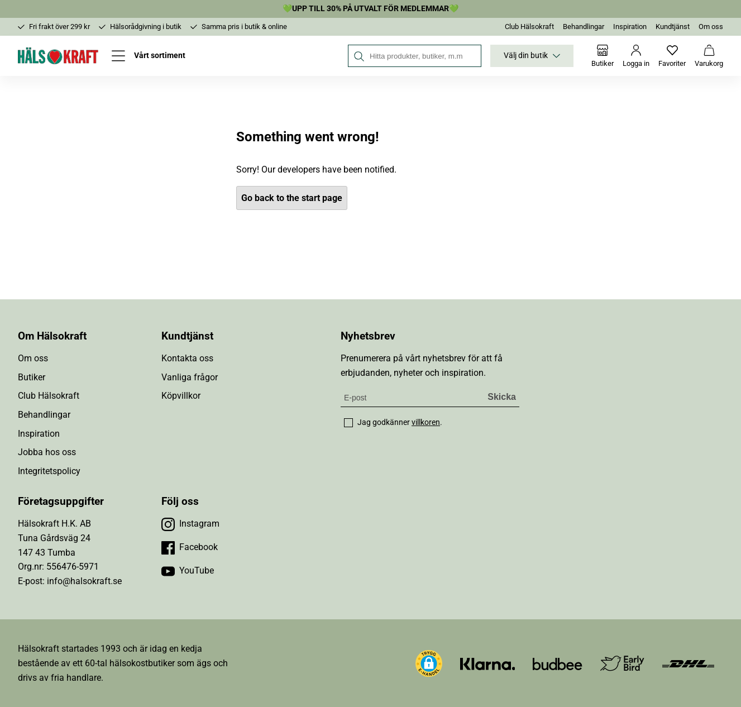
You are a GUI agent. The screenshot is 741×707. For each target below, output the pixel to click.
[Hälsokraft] (58, 55)
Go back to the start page (291, 198)
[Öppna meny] (148, 55)
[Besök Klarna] (487, 663)
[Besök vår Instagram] (190, 524)
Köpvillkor (180, 395)
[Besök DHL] (688, 663)
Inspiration (630, 26)
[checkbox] (348, 422)
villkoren (426, 422)
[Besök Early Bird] (622, 662)
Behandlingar (583, 26)
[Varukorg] (709, 56)
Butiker (31, 377)
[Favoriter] (672, 56)
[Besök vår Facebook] (189, 547)
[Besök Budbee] (557, 663)
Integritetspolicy (49, 471)
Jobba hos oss (47, 452)
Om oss (711, 26)
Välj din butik (532, 55)
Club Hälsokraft (529, 26)
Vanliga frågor (189, 377)
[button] (428, 663)
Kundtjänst (673, 26)
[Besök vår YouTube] (187, 570)
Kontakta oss (187, 358)
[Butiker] (602, 56)
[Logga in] (636, 56)
